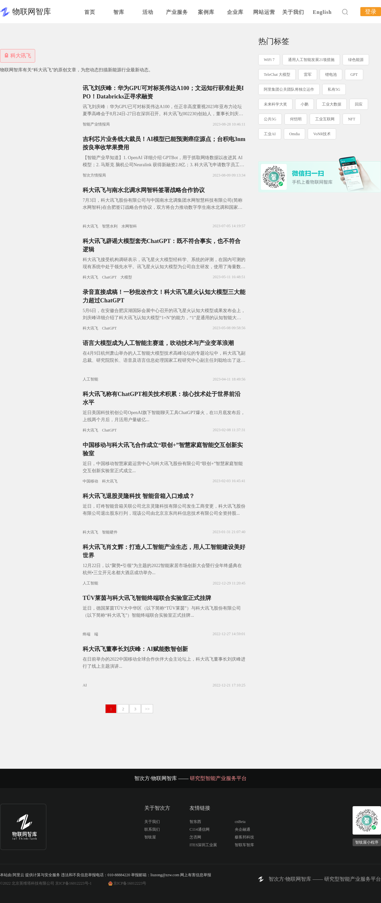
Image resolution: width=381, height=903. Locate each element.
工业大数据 (331, 104)
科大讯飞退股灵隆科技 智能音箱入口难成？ (139, 496)
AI (85, 685)
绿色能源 (356, 59)
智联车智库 (244, 845)
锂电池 (331, 74)
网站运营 (264, 12)
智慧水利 (110, 226)
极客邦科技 (244, 837)
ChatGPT (109, 277)
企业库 (235, 12)
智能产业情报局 (96, 124)
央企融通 (242, 829)
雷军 (308, 74)
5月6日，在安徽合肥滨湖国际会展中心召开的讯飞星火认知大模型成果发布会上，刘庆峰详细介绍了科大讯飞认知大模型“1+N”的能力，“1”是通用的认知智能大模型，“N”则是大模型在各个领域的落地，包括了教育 (164, 317)
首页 (89, 12)
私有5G (334, 89)
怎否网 (195, 837)
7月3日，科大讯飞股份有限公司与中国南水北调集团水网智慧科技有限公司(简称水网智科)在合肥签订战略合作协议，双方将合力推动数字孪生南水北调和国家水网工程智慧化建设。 (162, 207)
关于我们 (293, 12)
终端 (86, 634)
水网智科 (129, 226)
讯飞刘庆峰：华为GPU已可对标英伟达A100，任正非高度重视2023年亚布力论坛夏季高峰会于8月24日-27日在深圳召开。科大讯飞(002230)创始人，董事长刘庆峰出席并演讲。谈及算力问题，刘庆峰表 (163, 113)
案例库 (206, 12)
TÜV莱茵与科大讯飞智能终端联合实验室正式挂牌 (147, 598)
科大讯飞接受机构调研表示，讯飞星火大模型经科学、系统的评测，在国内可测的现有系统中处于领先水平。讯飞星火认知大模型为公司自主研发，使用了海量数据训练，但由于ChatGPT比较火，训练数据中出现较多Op (164, 266)
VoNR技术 (322, 134)
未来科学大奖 (275, 104)
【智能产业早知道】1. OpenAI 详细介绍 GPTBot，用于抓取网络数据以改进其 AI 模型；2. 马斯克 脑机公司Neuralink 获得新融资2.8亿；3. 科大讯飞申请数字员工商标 (163, 164)
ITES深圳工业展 (203, 845)
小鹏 (304, 104)
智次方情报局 (94, 175)
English (322, 12)
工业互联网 (325, 119)
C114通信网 (200, 829)
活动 (147, 12)
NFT (351, 119)
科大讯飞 (90, 226)
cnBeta (240, 821)
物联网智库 (31, 11)
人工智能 (90, 379)
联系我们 (152, 829)
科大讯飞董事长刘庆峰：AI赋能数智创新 (135, 649)
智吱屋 (150, 837)
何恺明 (296, 119)
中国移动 (90, 481)
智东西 (195, 821)
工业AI (270, 134)
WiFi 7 (269, 59)
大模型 (126, 277)
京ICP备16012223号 (130, 883)
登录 (370, 11)
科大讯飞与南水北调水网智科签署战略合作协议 (144, 190)
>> (147, 708)
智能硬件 (110, 532)
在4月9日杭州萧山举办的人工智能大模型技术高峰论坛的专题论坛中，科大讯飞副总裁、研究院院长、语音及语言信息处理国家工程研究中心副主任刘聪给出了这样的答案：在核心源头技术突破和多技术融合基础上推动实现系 (164, 360)
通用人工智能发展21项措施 (311, 59)
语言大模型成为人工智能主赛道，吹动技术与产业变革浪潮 (158, 343)
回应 (359, 104)
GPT (354, 74)
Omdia (294, 134)
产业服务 (177, 12)
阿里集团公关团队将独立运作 (289, 89)
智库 (118, 12)
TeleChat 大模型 (277, 74)
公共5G (270, 119)
